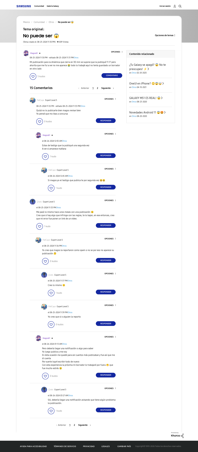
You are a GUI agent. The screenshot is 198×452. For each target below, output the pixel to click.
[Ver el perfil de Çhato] (39, 202)
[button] (117, 52)
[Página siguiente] (108, 88)
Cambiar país (124, 446)
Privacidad (88, 446)
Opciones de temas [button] (164, 35)
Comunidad (39, 6)
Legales (105, 446)
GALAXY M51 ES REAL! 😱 (145, 98)
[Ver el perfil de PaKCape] (40, 100)
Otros (76, 58)
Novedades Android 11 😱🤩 (146, 112)
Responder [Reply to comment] (105, 120)
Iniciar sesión (165, 6)
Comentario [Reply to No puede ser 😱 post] (112, 75)
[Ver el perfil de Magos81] (34, 53)
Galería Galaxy (53, 6)
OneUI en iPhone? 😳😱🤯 (145, 83)
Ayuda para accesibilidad (33, 446)
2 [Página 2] (97, 88)
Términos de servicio (65, 446)
